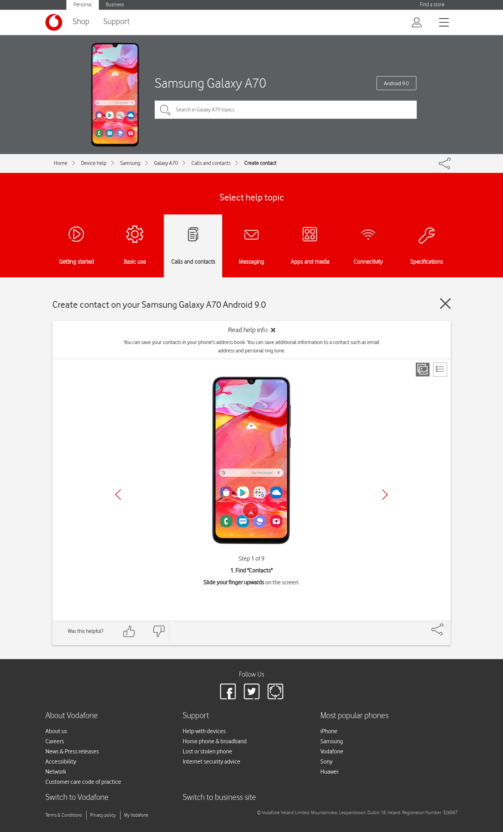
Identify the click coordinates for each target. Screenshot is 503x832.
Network (55, 771)
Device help (94, 163)
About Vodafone (71, 715)
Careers (54, 741)
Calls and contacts (211, 163)
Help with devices (204, 731)
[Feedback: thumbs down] (159, 631)
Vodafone (331, 751)
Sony (326, 761)
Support (116, 21)
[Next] (385, 494)
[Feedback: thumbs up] (129, 631)
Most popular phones (354, 715)
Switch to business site (219, 797)
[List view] (440, 370)
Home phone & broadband (215, 741)
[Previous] (118, 494)
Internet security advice (211, 761)
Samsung (130, 163)
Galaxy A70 (166, 163)
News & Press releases (72, 751)
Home (60, 163)
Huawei (329, 771)
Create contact (260, 163)
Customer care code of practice (83, 781)
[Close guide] (445, 303)
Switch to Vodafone (77, 797)
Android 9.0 (396, 83)
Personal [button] (82, 5)
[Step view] (423, 370)
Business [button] (115, 5)
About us (56, 731)
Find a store (432, 5)
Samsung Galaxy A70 (210, 83)
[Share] (445, 625)
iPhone (328, 731)
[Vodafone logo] (53, 22)
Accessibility (60, 761)
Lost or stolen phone (207, 751)
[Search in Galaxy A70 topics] (286, 110)
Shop (81, 21)
